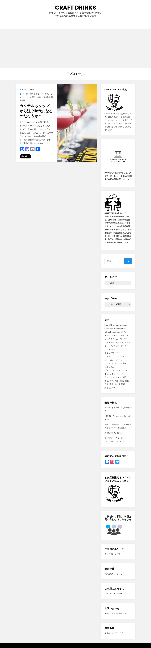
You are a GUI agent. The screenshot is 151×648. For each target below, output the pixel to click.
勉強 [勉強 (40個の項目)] (106, 381)
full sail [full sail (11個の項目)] (108, 332)
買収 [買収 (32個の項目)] (113, 388)
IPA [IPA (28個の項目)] (123, 332)
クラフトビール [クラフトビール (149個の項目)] (120, 346)
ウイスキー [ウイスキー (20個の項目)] (109, 342)
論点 (48, 97)
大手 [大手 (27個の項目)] (117, 381)
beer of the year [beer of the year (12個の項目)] (111, 325)
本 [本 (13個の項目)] (116, 384)
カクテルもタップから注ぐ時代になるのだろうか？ (36, 110)
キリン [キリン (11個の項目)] (127, 342)
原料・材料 (36, 97)
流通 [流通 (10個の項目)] (123, 384)
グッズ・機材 (27, 94)
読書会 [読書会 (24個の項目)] (107, 388)
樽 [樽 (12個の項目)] (119, 384)
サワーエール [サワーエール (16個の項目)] (119, 356)
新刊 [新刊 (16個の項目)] (127, 381)
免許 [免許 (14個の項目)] (124, 377)
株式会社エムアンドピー (114, 574)
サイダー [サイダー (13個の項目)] (108, 356)
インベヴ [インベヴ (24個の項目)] (123, 339)
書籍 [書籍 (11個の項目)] (111, 384)
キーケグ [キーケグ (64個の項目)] (108, 346)
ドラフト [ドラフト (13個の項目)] (117, 360)
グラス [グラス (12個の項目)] (107, 349)
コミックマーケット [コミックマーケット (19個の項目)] (113, 353)
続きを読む (25, 156)
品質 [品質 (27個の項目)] (111, 381)
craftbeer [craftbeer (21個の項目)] (109, 328)
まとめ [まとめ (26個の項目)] (107, 335)
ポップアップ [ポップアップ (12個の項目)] (117, 374)
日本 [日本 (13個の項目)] (106, 384)
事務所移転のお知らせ (114, 433)
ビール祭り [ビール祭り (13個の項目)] (122, 363)
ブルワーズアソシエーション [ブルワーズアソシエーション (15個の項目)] (117, 370)
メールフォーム (111, 613)
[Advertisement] (75, 48)
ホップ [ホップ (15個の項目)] (107, 374)
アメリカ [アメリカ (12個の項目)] (115, 335)
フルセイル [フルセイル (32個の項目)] (109, 367)
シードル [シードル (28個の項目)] (108, 360)
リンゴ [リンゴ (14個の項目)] (118, 377)
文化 (44, 97)
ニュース (27, 97)
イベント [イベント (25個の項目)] (124, 335)
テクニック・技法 (41, 94)
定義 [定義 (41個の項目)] (122, 381)
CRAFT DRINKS (75, 7)
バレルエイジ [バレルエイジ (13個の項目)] (110, 363)
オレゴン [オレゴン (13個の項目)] (119, 342)
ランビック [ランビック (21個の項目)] (109, 377)
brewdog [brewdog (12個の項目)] (124, 325)
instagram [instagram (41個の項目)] (116, 332)
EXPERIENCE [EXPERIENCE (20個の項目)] (120, 328)
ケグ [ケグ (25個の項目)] (113, 349)
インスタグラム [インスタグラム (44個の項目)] (111, 339)
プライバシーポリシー (114, 554)
